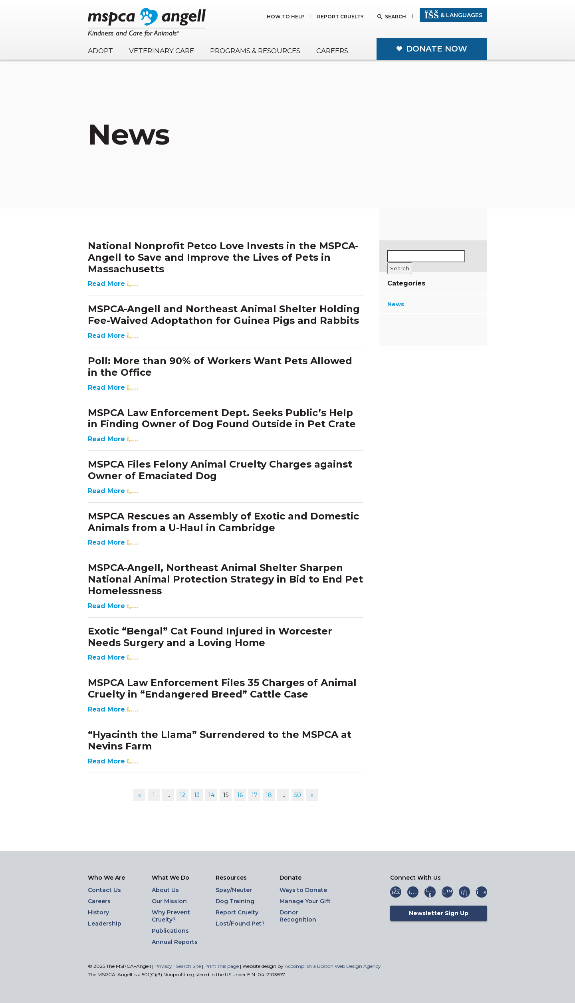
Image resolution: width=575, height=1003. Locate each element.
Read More (113, 284)
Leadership (104, 923)
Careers (332, 51)
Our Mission (169, 901)
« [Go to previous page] (139, 795)
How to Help (286, 17)
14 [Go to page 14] (211, 795)
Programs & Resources (255, 51)
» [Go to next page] (312, 795)
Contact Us (104, 890)
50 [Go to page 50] (297, 795)
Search (395, 17)
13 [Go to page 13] (197, 795)
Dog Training (235, 901)
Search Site (189, 966)
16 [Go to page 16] (240, 795)
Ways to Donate (303, 890)
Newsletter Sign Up (438, 913)
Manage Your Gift (305, 901)
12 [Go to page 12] (182, 795)
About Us (165, 890)
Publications (170, 930)
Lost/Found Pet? (240, 923)
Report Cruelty (340, 17)
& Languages (453, 15)
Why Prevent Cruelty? (171, 916)
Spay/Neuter (234, 890)
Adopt (100, 51)
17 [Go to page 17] (255, 795)
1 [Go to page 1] (154, 795)
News (395, 304)
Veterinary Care (161, 51)
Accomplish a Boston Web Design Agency (333, 966)
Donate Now (436, 49)
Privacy (163, 966)
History (98, 912)
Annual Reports (175, 942)
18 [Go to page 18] (269, 795)
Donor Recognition (298, 916)
